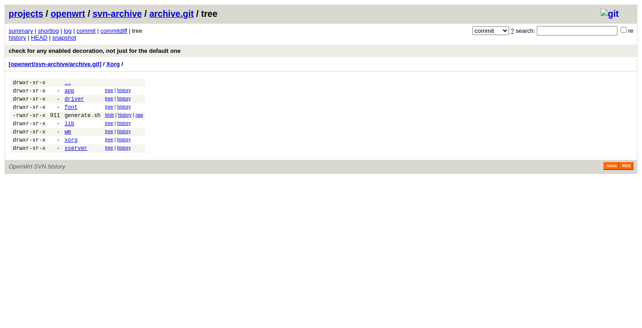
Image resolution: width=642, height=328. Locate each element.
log (67, 30)
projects (26, 14)
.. (68, 83)
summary (21, 30)
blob (109, 120)
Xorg (113, 64)
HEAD (39, 37)
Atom (611, 178)
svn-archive (117, 14)
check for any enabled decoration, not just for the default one (95, 50)
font (71, 112)
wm (68, 141)
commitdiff (113, 30)
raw (139, 120)
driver (74, 103)
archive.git (171, 14)
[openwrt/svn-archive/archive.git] (55, 64)
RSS (626, 178)
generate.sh (83, 122)
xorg (71, 150)
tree (109, 91)
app (70, 93)
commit (86, 30)
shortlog (48, 30)
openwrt (68, 14)
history (17, 37)
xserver (76, 160)
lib (70, 131)
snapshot (64, 37)
